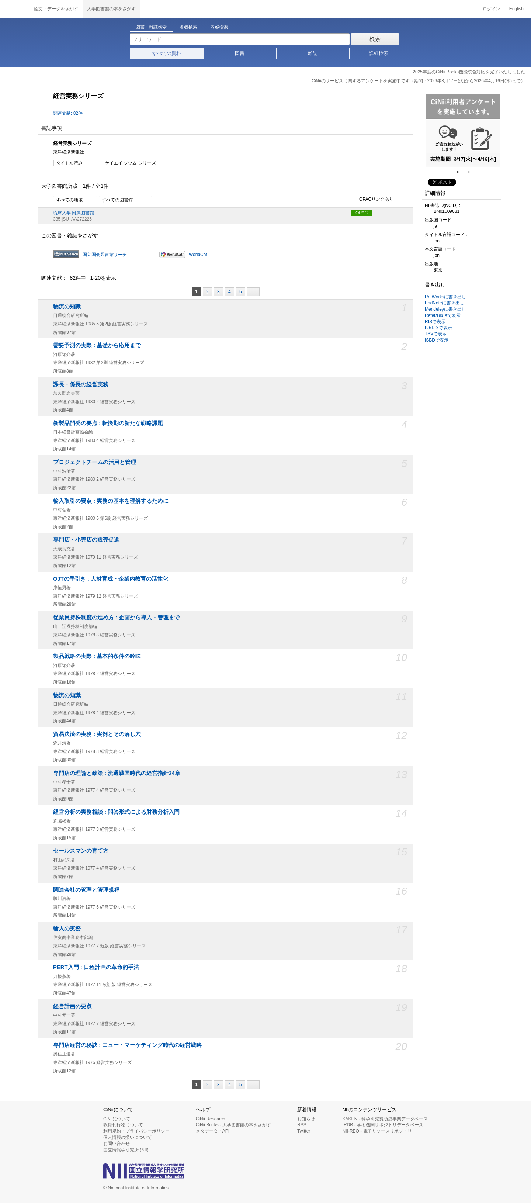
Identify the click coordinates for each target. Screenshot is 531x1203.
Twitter (303, 1131)
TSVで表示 (436, 333)
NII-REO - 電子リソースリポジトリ (377, 1131)
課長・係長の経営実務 (80, 384)
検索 (375, 39)
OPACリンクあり (372, 199)
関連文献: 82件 (68, 113)
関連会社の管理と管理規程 (86, 890)
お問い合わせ (116, 1143)
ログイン (491, 8)
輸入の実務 (67, 928)
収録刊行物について (123, 1124)
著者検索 (188, 27)
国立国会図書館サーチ (105, 254)
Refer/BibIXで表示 (443, 315)
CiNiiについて (116, 1118)
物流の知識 (67, 307)
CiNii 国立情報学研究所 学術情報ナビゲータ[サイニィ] (15, 9)
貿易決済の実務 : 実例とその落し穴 (97, 734)
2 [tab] (471, 172)
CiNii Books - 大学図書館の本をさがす (233, 1124)
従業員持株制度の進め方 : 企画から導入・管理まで (116, 617)
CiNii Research (210, 1118)
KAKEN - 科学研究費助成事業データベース (385, 1118)
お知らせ (306, 1118)
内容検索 (219, 27)
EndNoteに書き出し (444, 302)
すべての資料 (166, 53)
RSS (301, 1124)
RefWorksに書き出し (445, 297)
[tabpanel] (463, 130)
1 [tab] (460, 172)
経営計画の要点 (72, 1006)
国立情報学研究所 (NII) (126, 1149)
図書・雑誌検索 (151, 27)
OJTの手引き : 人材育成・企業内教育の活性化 (110, 579)
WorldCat (198, 254)
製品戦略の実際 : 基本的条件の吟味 (97, 656)
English (516, 8)
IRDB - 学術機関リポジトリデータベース (383, 1124)
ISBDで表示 (436, 340)
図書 (239, 53)
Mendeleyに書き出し (445, 309)
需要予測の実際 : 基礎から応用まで (97, 345)
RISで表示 (435, 321)
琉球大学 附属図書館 (73, 212)
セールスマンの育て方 (80, 851)
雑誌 (312, 53)
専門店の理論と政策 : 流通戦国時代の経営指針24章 (116, 773)
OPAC (361, 212)
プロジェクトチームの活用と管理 (94, 462)
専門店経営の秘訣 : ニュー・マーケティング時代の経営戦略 (127, 1045)
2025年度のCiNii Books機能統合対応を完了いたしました (469, 72)
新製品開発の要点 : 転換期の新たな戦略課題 (108, 423)
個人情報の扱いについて (127, 1137)
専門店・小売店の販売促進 (86, 540)
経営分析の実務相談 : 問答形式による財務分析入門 (116, 812)
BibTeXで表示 (438, 328)
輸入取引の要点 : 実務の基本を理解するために (111, 501)
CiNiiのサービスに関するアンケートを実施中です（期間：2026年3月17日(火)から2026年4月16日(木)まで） (418, 80)
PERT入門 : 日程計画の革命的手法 (96, 967)
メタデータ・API (212, 1131)
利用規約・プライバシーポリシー (136, 1131)
